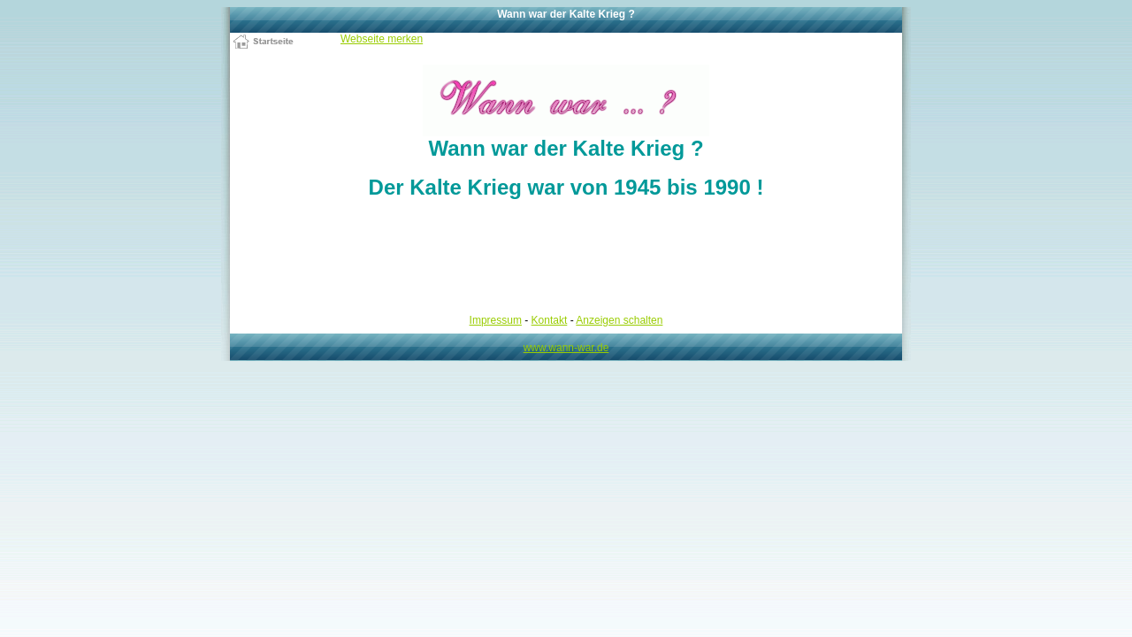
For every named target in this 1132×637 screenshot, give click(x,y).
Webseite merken (381, 39)
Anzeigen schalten (619, 320)
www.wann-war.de (566, 348)
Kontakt (550, 320)
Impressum (496, 320)
